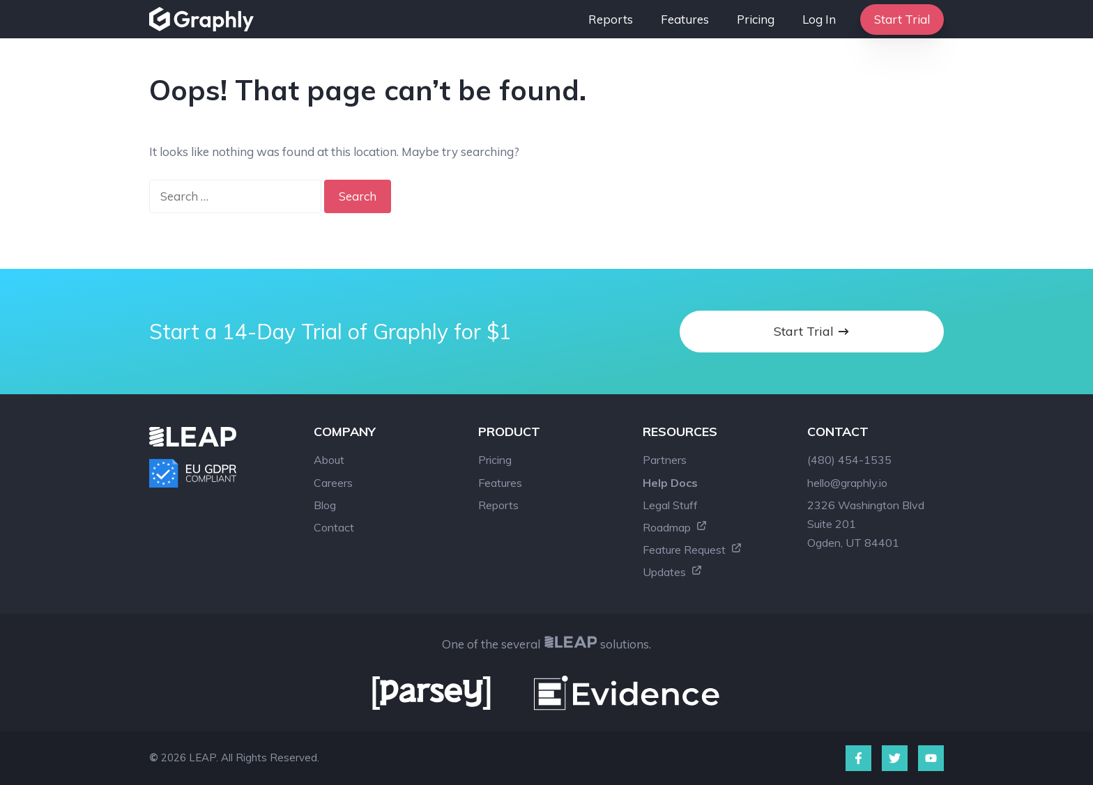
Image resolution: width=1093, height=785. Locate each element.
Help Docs (670, 483)
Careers (333, 483)
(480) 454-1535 (849, 460)
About (329, 460)
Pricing (755, 19)
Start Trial (902, 19)
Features (685, 19)
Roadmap (675, 527)
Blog (325, 505)
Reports (610, 19)
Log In (819, 19)
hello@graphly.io (847, 483)
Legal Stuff (670, 505)
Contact (334, 527)
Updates (673, 572)
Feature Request (692, 550)
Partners (665, 460)
